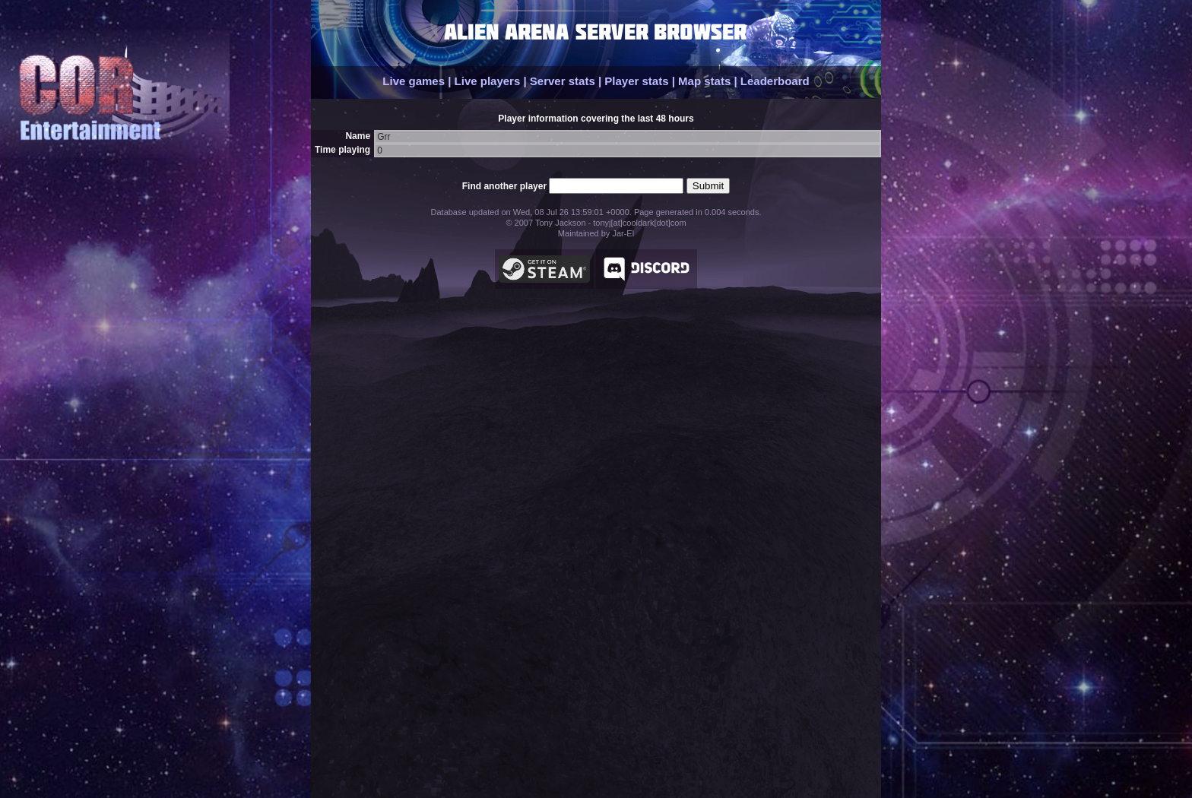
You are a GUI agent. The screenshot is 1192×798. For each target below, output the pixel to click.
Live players (488, 80)
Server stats (562, 80)
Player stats (636, 80)
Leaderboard (775, 80)
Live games (413, 80)
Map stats (704, 80)
